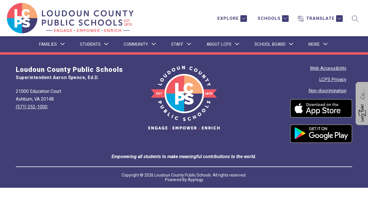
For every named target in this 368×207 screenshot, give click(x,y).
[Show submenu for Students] (90, 44)
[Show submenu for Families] (48, 44)
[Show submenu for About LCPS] (218, 44)
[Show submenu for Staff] (177, 44)
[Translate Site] (320, 18)
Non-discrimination (327, 90)
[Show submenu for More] (314, 44)
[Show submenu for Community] (136, 44)
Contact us (362, 93)
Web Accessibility (328, 68)
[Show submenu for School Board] (269, 44)
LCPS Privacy (332, 79)
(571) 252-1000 (31, 107)
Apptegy (195, 179)
